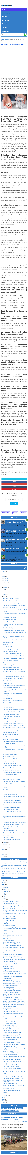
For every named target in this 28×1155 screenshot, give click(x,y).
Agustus (5, 587)
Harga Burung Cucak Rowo (9, 619)
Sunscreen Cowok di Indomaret (10, 705)
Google (14, 484)
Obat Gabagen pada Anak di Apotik (11, 649)
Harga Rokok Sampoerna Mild (13, 548)
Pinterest (14, 489)
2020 (3, 856)
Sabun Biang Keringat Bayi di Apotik (11, 716)
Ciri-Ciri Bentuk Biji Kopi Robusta (11, 770)
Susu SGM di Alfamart (8, 680)
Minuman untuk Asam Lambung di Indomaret (13, 730)
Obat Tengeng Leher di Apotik (10, 758)
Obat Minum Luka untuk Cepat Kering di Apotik (14, 671)
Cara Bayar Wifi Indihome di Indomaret (12, 811)
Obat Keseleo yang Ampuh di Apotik (11, 839)
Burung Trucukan (7, 805)
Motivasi (4, 27)
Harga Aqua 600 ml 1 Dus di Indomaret (12, 772)
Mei (4, 594)
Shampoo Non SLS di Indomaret (10, 734)
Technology (5, 31)
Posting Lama (23, 512)
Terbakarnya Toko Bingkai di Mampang (12, 702)
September (6, 585)
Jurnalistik (5, 16)
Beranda (15, 512)
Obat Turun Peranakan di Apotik (10, 651)
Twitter (14, 479)
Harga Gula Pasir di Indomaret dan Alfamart (13, 814)
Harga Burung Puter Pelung (9, 783)
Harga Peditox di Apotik (8, 646)
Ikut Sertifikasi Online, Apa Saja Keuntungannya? (13, 871)
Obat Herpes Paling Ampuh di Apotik (11, 687)
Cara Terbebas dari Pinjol (9, 743)
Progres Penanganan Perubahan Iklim (12, 765)
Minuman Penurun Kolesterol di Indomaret (13, 700)
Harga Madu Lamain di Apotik (10, 794)
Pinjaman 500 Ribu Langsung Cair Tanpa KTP (14, 676)
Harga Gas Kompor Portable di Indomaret (12, 723)
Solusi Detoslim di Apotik (9, 627)
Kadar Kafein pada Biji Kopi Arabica (11, 807)
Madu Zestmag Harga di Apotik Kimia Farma (13, 630)
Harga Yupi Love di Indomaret (10, 607)
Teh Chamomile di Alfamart (9, 820)
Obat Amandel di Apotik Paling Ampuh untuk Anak (14, 605)
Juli (4, 589)
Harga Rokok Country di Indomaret (11, 598)
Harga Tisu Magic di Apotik (9, 736)
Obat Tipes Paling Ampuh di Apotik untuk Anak (14, 781)
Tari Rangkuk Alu (7, 644)
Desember (5, 578)
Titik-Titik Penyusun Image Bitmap (11, 603)
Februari (5, 844)
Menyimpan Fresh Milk (8, 683)
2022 (3, 852)
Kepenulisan (5, 20)
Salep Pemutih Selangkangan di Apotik (12, 761)
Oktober (5, 582)
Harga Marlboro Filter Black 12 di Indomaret (13, 658)
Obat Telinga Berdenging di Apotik (11, 667)
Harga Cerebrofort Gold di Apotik (10, 792)
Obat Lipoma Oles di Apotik (9, 763)
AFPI (4, 662)
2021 (3, 854)
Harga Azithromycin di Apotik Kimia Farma (13, 678)
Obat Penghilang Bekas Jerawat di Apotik (12, 669)
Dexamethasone (7, 696)
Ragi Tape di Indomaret (8, 707)
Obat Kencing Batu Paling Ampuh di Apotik (13, 741)
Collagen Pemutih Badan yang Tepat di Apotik (13, 832)
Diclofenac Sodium (7, 698)
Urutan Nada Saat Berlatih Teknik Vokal (12, 711)
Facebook (14, 481)
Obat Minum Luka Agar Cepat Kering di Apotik (14, 824)
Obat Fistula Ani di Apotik (9, 674)
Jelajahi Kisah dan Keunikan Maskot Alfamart (13, 725)
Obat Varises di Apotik (8, 642)
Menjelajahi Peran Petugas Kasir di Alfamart (13, 655)
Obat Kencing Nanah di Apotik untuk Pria (12, 640)
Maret (4, 842)
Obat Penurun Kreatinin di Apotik (10, 739)
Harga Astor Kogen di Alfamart (10, 774)
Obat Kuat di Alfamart (8, 835)
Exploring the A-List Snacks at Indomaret (12, 693)
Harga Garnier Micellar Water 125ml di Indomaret (14, 822)
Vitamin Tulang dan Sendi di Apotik (11, 777)
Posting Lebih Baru (5, 512)
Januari (5, 847)
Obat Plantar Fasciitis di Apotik (10, 830)
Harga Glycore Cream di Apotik (10, 721)
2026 (3, 571)
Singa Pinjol (6, 718)
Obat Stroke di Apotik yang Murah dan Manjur (13, 709)
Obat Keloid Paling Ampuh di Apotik (11, 779)
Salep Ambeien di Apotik (8, 756)
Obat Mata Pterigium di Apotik (10, 732)
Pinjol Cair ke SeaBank (8, 622)
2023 (3, 849)
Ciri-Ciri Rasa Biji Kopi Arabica (10, 754)
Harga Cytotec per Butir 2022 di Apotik (12, 800)
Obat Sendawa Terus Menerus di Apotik (12, 767)
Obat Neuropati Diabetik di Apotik (11, 809)
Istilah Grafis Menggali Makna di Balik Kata (13, 665)
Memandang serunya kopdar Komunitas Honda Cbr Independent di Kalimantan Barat (14, 1119)
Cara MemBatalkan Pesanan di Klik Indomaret (14, 727)
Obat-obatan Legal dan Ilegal (10, 600)
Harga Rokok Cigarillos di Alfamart (11, 714)
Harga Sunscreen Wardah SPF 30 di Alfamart (13, 749)
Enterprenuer (6, 13)
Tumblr (14, 486)
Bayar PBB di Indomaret (8, 789)
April (4, 596)
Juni (4, 592)
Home (3, 9)
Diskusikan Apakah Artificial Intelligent (12, 653)
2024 (3, 576)
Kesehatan (5, 24)
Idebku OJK (8, 556)
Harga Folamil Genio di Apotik (10, 617)
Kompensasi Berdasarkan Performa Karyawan (14, 685)
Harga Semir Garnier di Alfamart (10, 660)
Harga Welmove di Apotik (9, 752)
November (5, 580)
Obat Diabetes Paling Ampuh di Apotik (12, 802)
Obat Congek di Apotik (8, 837)
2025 (3, 574)
